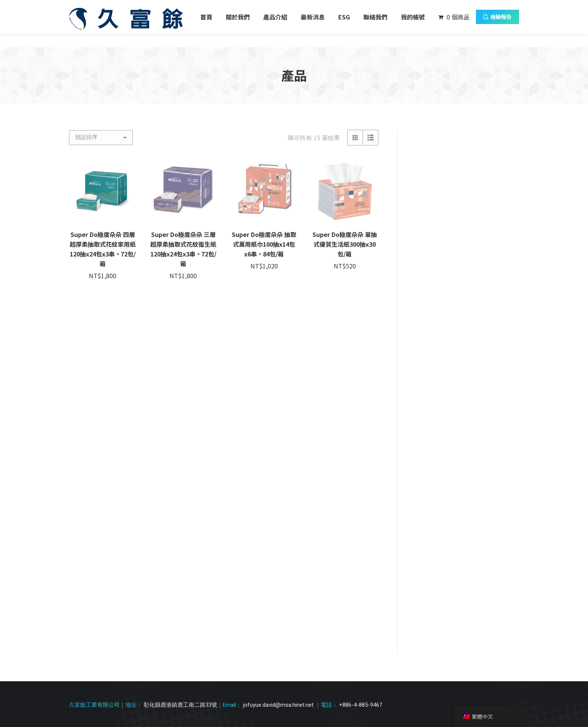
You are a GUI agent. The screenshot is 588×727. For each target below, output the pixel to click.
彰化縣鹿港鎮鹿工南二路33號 (153, 7)
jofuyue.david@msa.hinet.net (279, 521)
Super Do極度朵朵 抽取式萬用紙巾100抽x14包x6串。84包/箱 (264, 244)
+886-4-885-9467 (360, 521)
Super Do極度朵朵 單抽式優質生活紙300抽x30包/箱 (344, 244)
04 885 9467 (91, 7)
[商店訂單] (101, 137)
